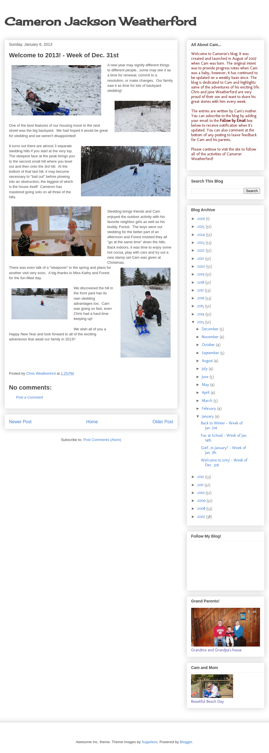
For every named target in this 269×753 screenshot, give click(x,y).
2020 (201, 266)
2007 (201, 516)
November (211, 337)
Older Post (162, 421)
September (211, 353)
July (205, 368)
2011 (201, 485)
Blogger (186, 742)
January (208, 416)
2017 (201, 290)
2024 (201, 234)
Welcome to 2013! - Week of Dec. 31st (224, 462)
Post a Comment (29, 397)
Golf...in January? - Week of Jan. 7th (223, 450)
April (206, 392)
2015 (201, 306)
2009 (202, 500)
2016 (201, 298)
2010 (201, 492)
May (206, 384)
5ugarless (149, 742)
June (206, 376)
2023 (201, 242)
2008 (201, 508)
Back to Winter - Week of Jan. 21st (222, 425)
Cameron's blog (224, 53)
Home (92, 421)
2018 (201, 282)
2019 (201, 274)
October (209, 344)
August (208, 360)
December (211, 329)
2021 (201, 258)
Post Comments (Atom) (102, 440)
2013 (201, 322)
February (209, 408)
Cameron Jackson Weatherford (100, 21)
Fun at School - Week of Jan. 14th (224, 438)
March (208, 400)
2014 (201, 314)
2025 (201, 226)
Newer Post (20, 421)
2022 (201, 250)
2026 (201, 218)
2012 (201, 476)
